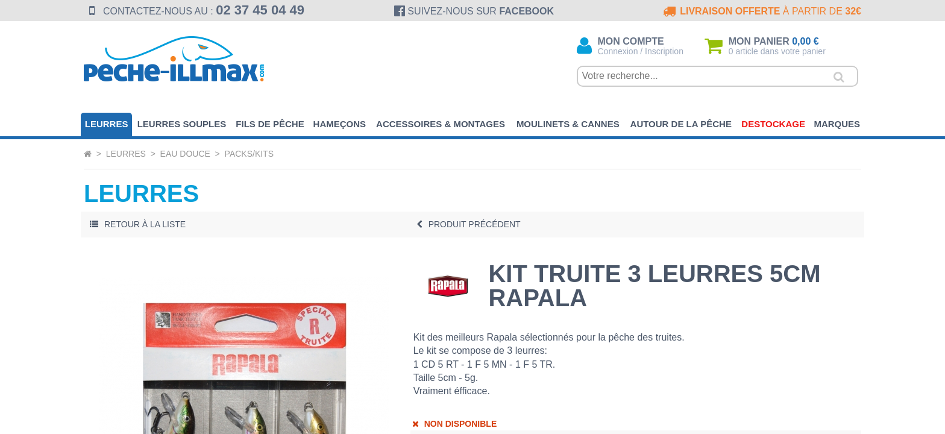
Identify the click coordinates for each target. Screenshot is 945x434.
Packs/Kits (249, 154)
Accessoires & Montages (440, 124)
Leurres (106, 124)
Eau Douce (185, 154)
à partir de (761, 11)
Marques (837, 124)
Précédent (468, 224)
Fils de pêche (270, 124)
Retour (138, 224)
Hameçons (339, 124)
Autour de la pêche (681, 124)
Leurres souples (182, 124)
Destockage (773, 124)
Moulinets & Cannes (568, 124)
